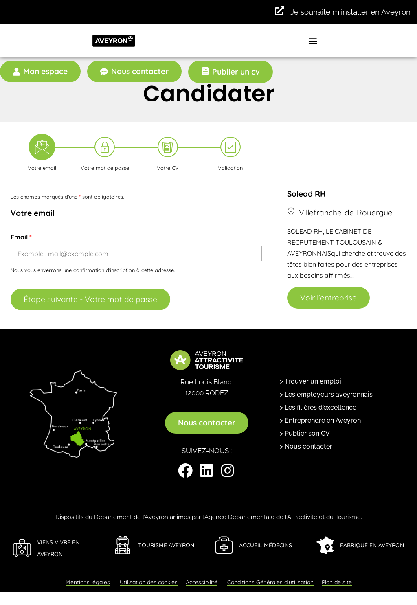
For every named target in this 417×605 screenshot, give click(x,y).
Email (21, 237)
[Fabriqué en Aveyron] (325, 545)
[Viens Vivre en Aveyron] (22, 548)
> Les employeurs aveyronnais (326, 394)
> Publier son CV (305, 433)
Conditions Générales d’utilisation (270, 582)
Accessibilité (201, 582)
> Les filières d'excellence (318, 407)
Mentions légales (88, 582)
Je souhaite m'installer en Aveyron (350, 11)
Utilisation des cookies (149, 582)
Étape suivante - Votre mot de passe (90, 299)
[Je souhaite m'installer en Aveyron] (279, 11)
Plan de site (337, 582)
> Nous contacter (306, 446)
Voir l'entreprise (328, 297)
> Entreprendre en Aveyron (320, 420)
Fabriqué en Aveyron (372, 545)
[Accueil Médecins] (224, 545)
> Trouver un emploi (310, 381)
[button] (312, 40)
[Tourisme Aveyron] (123, 545)
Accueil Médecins (265, 545)
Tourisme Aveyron (166, 545)
